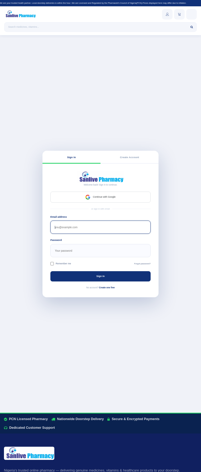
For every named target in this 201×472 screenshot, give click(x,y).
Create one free (107, 287)
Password (56, 240)
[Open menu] (191, 14)
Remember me (60, 263)
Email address (58, 217)
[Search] (192, 27)
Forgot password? (142, 263)
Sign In (100, 276)
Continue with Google (100, 197)
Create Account (129, 157)
